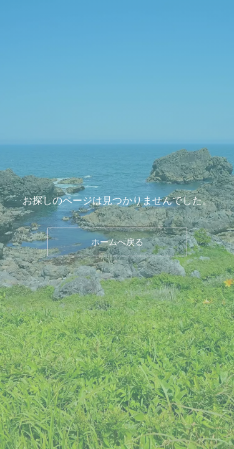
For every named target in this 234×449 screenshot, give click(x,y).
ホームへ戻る (117, 241)
